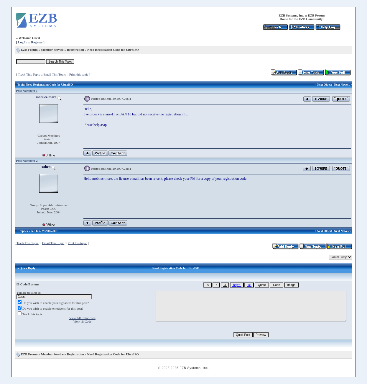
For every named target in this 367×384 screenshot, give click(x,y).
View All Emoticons (82, 318)
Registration (75, 49)
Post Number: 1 (26, 90)
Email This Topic (54, 74)
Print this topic (78, 74)
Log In (22, 42)
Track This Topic (29, 74)
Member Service (52, 49)
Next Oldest (324, 84)
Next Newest (342, 84)
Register (36, 42)
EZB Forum (316, 15)
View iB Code (82, 321)
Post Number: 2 (26, 160)
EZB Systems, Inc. (291, 15)
